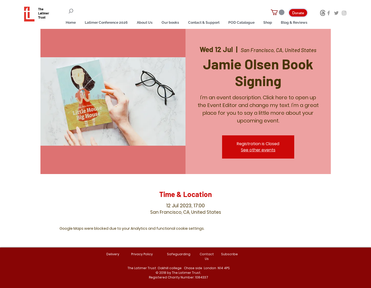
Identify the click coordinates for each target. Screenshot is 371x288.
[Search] (100, 11)
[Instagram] (344, 13)
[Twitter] (336, 13)
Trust (42, 17)
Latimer (43, 13)
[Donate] (298, 13)
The (41, 9)
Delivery (112, 254)
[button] (277, 12)
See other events (258, 150)
